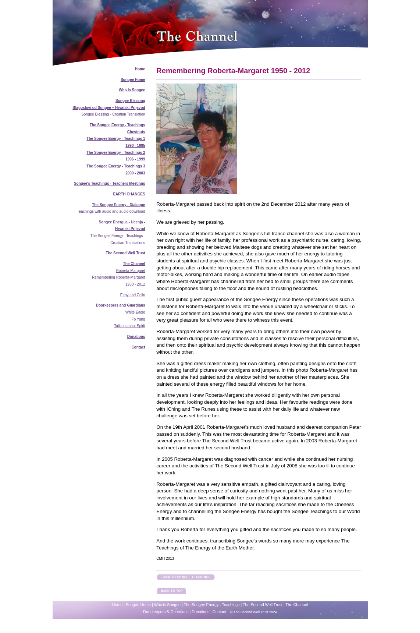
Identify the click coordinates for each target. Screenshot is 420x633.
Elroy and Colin (132, 295)
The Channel (134, 264)
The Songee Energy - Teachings (212, 604)
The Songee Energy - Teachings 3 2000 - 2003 (115, 169)
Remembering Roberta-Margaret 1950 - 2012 (118, 280)
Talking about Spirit (129, 326)
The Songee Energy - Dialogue (118, 205)
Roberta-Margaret (130, 271)
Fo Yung (138, 319)
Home (140, 69)
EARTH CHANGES (129, 194)
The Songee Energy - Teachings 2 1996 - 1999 (115, 156)
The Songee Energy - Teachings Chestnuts (117, 128)
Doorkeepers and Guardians (120, 305)
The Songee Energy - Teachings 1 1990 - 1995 (115, 142)
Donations (136, 337)
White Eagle (135, 312)
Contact (138, 347)
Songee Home (133, 80)
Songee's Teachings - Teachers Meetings (109, 183)
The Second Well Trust (125, 253)
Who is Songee (132, 90)
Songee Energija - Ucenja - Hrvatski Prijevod (122, 225)
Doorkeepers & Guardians (165, 611)
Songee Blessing (130, 101)
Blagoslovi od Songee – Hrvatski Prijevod (108, 108)
